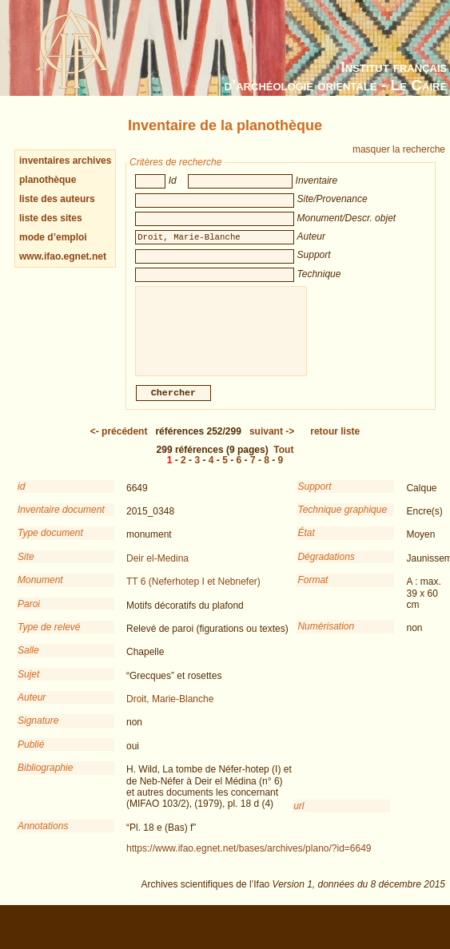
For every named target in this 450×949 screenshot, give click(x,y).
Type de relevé (49, 638)
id (21, 497)
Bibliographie (45, 778)
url (298, 817)
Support (314, 497)
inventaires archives (65, 160)
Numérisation (325, 637)
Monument (40, 591)
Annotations (43, 837)
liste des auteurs (57, 198)
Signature (38, 731)
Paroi (29, 615)
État (305, 544)
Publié (31, 755)
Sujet (28, 685)
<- (119, 442)
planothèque (47, 179)
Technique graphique (342, 520)
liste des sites (50, 218)
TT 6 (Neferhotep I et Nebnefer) (193, 592)
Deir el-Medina (157, 569)
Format (312, 591)
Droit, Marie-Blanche (169, 710)
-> (271, 442)
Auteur (32, 708)
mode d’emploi (53, 237)
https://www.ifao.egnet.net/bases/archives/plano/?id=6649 (249, 859)
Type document (50, 544)
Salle (28, 661)
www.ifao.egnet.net (62, 256)
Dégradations (325, 568)
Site (26, 568)
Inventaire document (61, 520)
